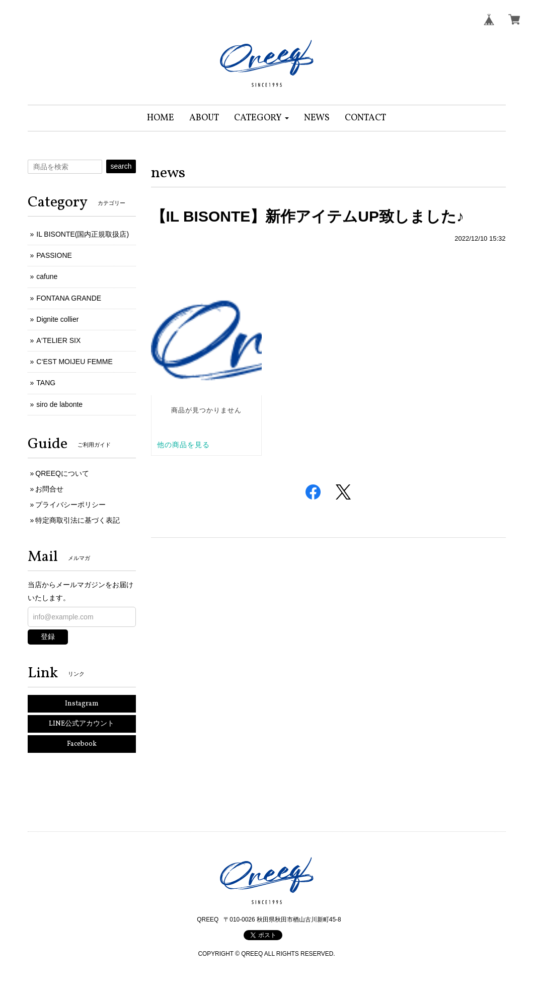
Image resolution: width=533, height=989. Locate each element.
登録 (48, 636)
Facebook (82, 744)
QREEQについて (62, 473)
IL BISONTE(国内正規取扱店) (82, 234)
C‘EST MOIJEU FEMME (74, 362)
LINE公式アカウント (81, 724)
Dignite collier (57, 319)
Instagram (82, 704)
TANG (45, 383)
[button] (261, 118)
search (120, 166)
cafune (46, 276)
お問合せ (49, 489)
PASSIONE (54, 255)
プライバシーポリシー (70, 505)
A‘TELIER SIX (58, 340)
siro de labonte (59, 404)
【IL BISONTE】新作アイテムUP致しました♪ (307, 216)
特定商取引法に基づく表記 (77, 520)
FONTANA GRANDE (68, 298)
